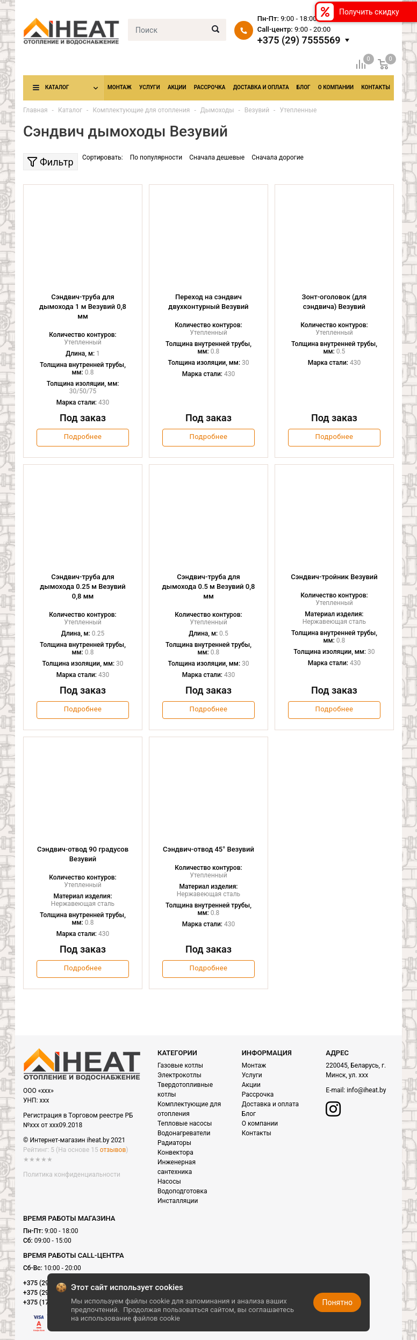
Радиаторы (174, 1143)
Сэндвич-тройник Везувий (334, 577)
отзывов (113, 1150)
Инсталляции (177, 1201)
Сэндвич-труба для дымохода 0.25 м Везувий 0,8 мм (82, 586)
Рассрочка (210, 87)
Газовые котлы (180, 1065)
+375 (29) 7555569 (299, 40)
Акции (177, 87)
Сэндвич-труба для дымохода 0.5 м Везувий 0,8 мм (208, 586)
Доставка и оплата (261, 87)
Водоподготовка (182, 1191)
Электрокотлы (179, 1075)
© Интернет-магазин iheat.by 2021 (74, 1140)
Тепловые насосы (184, 1123)
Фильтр (50, 162)
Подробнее (83, 437)
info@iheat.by (366, 1090)
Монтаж (119, 87)
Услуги (149, 87)
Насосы (169, 1181)
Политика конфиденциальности (71, 1174)
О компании (336, 87)
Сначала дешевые (217, 157)
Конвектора (175, 1152)
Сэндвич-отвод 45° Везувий (208, 849)
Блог (304, 87)
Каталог (57, 87)
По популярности (156, 157)
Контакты (375, 87)
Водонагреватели (183, 1133)
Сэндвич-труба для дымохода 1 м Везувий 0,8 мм (82, 306)
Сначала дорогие (277, 157)
